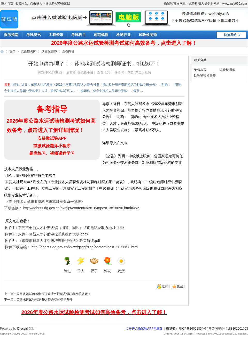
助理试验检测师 (205, 75)
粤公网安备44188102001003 (228, 328)
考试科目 (78, 35)
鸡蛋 (121, 265)
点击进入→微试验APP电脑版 (50, 3)
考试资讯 (33, 35)
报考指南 (11, 35)
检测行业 (123, 35)
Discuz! (22, 328)
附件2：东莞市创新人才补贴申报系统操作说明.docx (46, 234)
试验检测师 (148, 35)
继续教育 (200, 70)
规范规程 (101, 35)
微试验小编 (85, 72)
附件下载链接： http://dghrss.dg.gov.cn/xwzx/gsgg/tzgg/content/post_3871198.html (71, 247)
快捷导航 (230, 35)
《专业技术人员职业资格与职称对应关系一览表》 (44, 201)
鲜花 (108, 265)
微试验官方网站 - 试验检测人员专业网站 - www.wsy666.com (205, 3)
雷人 (81, 265)
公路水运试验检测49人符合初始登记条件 (45, 299)
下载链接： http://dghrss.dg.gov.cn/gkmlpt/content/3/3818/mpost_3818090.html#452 (72, 208)
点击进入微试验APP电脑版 (144, 328)
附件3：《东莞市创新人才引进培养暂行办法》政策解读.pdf (52, 241)
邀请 (165, 286)
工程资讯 (56, 35)
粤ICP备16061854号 (192, 328)
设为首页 (7, 3)
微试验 (2, 51)
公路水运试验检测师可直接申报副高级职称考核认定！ (54, 294)
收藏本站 (22, 3)
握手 (94, 265)
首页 (12, 51)
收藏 (180, 286)
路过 (67, 265)
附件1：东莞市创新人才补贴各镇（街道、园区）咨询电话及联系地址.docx (64, 228)
